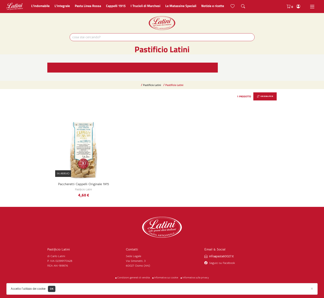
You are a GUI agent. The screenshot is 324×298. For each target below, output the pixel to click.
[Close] (311, 288)
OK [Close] (52, 289)
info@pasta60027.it (221, 256)
